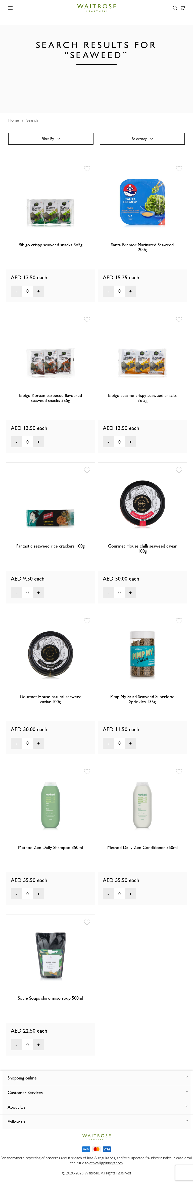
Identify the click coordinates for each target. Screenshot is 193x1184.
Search (32, 120)
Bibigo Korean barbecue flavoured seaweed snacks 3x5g (50, 398)
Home (13, 120)
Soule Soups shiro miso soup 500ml (50, 998)
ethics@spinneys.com (106, 1163)
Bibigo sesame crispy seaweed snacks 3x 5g (142, 398)
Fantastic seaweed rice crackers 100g (50, 546)
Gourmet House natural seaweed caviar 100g (50, 699)
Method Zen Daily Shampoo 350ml (50, 847)
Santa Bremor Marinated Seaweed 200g (142, 247)
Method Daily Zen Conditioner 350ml (142, 847)
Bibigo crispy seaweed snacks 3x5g (50, 244)
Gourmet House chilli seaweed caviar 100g (142, 548)
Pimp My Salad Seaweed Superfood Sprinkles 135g (142, 699)
